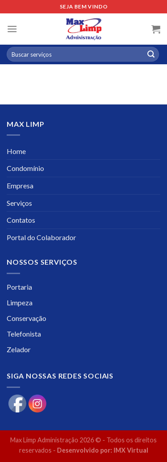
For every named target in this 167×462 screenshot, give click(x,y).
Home (16, 151)
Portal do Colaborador (41, 237)
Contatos (21, 220)
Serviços (19, 203)
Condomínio (25, 168)
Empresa (20, 185)
